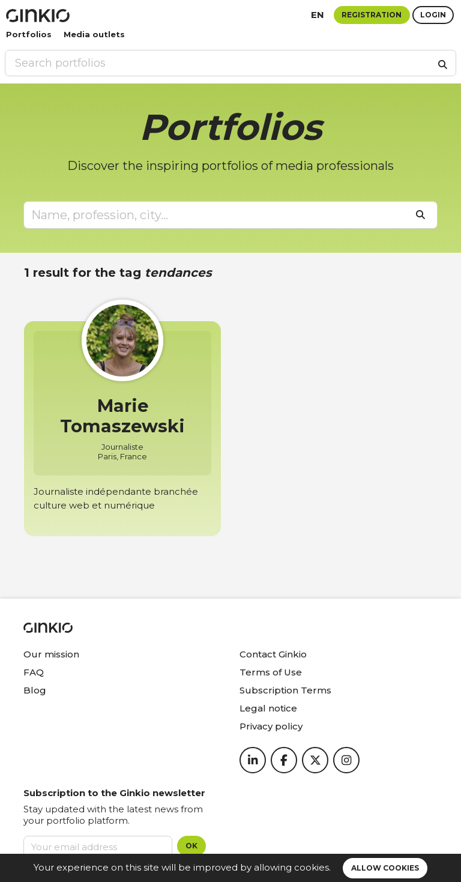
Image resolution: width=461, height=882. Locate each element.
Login (433, 14)
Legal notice (268, 708)
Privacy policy (271, 726)
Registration (372, 14)
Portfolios (29, 34)
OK (191, 845)
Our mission (51, 654)
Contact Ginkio (273, 654)
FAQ (33, 672)
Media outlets (94, 34)
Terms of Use (271, 672)
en (317, 14)
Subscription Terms (285, 690)
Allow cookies (385, 867)
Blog (34, 690)
